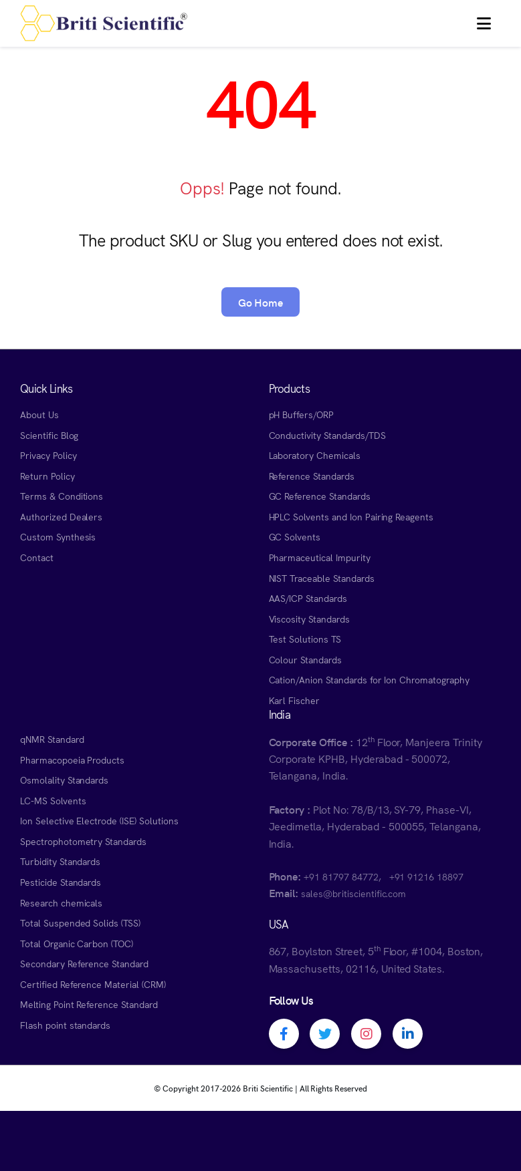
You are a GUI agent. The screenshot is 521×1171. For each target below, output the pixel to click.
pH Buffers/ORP (301, 414)
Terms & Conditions (61, 495)
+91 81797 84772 (341, 876)
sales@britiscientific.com (353, 893)
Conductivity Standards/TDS (327, 435)
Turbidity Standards (60, 861)
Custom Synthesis (58, 536)
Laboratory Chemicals (314, 455)
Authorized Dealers (61, 516)
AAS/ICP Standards (308, 598)
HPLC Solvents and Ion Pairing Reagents (351, 516)
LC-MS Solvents (53, 800)
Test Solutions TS (305, 638)
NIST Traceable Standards (322, 577)
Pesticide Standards (60, 881)
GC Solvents (295, 536)
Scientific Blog (49, 435)
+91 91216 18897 (426, 876)
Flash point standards (65, 1024)
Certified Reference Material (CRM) (93, 984)
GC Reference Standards (320, 495)
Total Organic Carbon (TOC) (76, 943)
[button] (484, 23)
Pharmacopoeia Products (72, 759)
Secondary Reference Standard (84, 963)
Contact (37, 557)
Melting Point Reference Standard (89, 1004)
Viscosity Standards (309, 618)
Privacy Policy (48, 455)
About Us (39, 414)
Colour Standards (305, 659)
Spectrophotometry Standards (83, 841)
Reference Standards (311, 475)
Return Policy (47, 475)
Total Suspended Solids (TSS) (80, 922)
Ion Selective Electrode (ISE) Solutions (99, 820)
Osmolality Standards (64, 779)
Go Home (261, 302)
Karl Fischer (294, 700)
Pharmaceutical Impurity (320, 557)
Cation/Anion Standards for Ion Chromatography (369, 679)
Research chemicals (61, 902)
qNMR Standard (52, 738)
